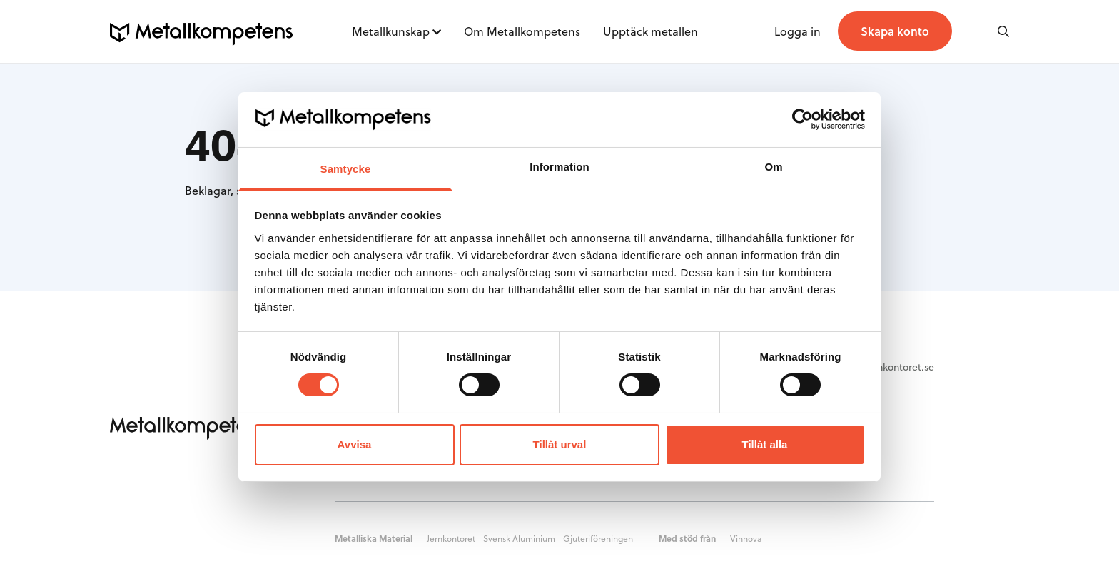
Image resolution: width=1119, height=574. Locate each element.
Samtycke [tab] (345, 169)
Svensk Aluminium (519, 538)
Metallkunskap (391, 31)
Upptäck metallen (650, 31)
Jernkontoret (451, 538)
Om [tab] (773, 167)
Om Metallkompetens (522, 31)
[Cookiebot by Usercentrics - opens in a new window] (802, 119)
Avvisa (355, 444)
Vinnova (746, 538)
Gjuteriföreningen (598, 538)
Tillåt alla (765, 444)
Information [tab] (559, 167)
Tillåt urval (560, 444)
